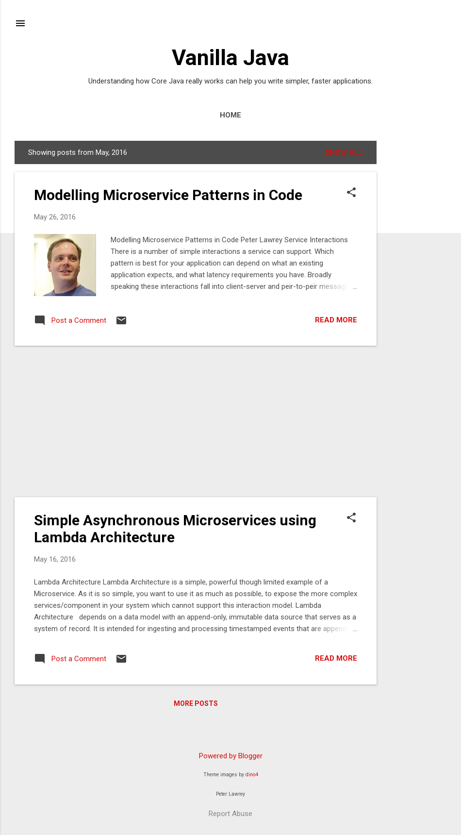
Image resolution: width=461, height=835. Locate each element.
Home (230, 115)
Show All (344, 152)
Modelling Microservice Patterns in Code (168, 194)
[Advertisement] (415, 286)
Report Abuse (230, 813)
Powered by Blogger (231, 756)
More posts (196, 703)
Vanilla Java (230, 57)
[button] (351, 193)
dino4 (252, 774)
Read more (336, 320)
